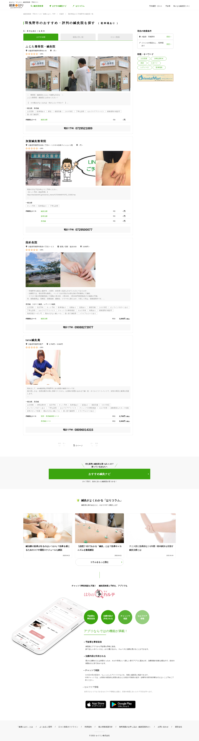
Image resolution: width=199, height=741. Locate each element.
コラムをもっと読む (99, 562)
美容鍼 (43, 221)
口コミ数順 (115, 37)
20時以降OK (158, 58)
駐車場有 (159, 67)
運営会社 (178, 727)
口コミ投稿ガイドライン (68, 727)
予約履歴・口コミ (155, 6)
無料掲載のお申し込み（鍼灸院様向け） (135, 727)
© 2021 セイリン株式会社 (99, 735)
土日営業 (143, 58)
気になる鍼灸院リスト (181, 6)
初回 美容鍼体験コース (50, 416)
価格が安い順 (78, 37)
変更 (168, 37)
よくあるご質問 (45, 727)
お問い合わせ (163, 727)
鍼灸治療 (44, 119)
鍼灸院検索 (38, 6)
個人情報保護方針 (105, 727)
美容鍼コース (46, 421)
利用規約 (88, 727)
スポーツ (154, 63)
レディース (144, 67)
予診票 (167, 6)
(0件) (41, 54)
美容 (142, 63)
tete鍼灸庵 (33, 340)
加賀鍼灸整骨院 (36, 141)
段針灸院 (31, 242)
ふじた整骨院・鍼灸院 (40, 46)
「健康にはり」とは (25, 727)
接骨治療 (44, 216)
